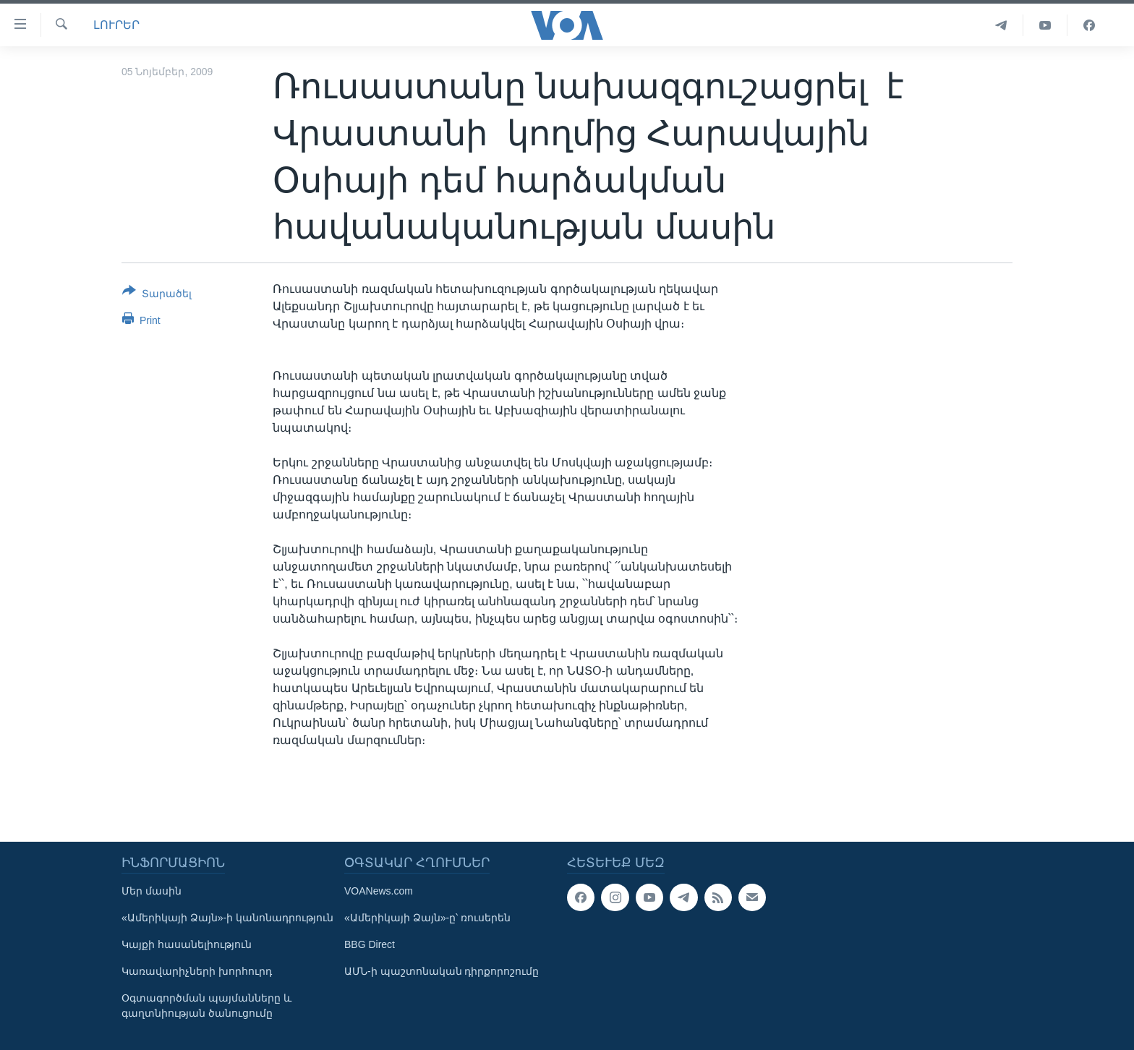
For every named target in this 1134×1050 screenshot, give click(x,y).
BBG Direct (369, 944)
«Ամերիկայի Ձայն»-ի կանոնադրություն (227, 917)
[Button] (157, 295)
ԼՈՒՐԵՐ (116, 25)
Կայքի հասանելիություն (187, 944)
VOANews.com (378, 891)
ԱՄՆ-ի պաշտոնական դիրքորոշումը (441, 971)
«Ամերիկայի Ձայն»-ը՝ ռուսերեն (427, 917)
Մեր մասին (152, 891)
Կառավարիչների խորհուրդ (197, 971)
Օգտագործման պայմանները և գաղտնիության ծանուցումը (206, 1005)
